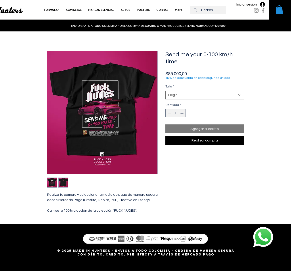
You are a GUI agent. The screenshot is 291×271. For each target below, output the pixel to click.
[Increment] (182, 113)
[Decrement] (169, 113)
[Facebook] (263, 10)
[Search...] (208, 10)
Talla (169, 86)
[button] (279, 9)
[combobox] (204, 95)
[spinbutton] (176, 113)
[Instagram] (256, 10)
